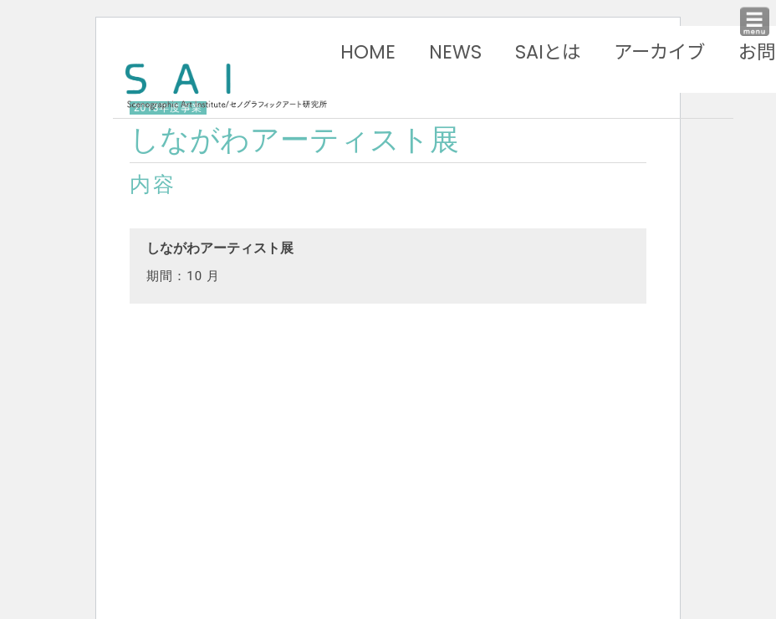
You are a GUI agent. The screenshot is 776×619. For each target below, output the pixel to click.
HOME (368, 51)
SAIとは (547, 51)
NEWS (455, 51)
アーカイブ (659, 51)
